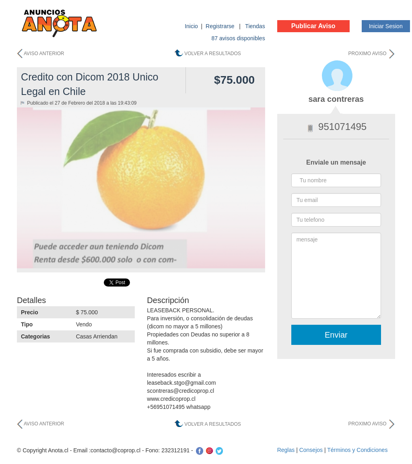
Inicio (191, 26)
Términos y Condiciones (357, 450)
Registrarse (221, 26)
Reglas (286, 450)
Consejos (311, 450)
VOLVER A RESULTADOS (212, 53)
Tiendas (255, 26)
